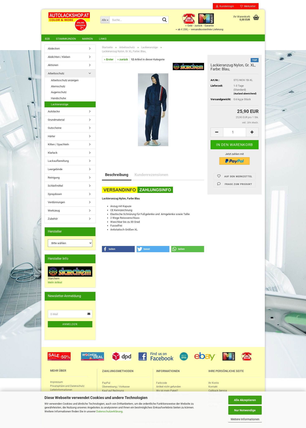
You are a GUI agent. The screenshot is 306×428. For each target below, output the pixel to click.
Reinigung (54, 178)
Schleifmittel (55, 186)
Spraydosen (55, 194)
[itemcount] (234, 132)
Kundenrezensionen (151, 175)
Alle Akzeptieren (245, 400)
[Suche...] (104, 20)
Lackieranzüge (59, 104)
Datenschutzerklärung (109, 411)
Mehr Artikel (55, 282)
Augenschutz (58, 92)
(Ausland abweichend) (245, 94)
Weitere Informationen (245, 419)
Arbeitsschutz (56, 73)
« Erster (108, 59)
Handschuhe (58, 98)
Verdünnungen (56, 202)
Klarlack (52, 153)
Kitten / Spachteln (58, 144)
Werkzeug (54, 211)
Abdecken (54, 49)
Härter (51, 136)
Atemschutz (58, 86)
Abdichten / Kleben (59, 57)
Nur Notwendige (245, 410)
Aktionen (53, 65)
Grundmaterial (56, 120)
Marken (87, 38)
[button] (118, 249)
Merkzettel (247, 6)
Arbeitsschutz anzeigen (65, 80)
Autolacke (54, 111)
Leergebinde (55, 169)
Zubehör (53, 219)
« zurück (122, 59)
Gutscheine (54, 128)
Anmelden (69, 324)
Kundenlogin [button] (225, 6)
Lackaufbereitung (58, 161)
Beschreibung (116, 175)
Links (103, 38)
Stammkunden (66, 38)
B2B (47, 38)
